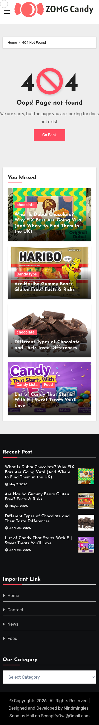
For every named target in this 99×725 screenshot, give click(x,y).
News (12, 624)
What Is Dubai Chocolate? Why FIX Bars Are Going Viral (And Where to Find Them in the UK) (39, 472)
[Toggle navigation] (7, 12)
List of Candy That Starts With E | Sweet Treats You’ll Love (46, 400)
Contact (15, 609)
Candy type (27, 274)
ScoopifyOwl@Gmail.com (65, 715)
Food (48, 384)
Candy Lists (27, 384)
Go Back (49, 135)
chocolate (26, 205)
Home (13, 595)
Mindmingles (76, 708)
